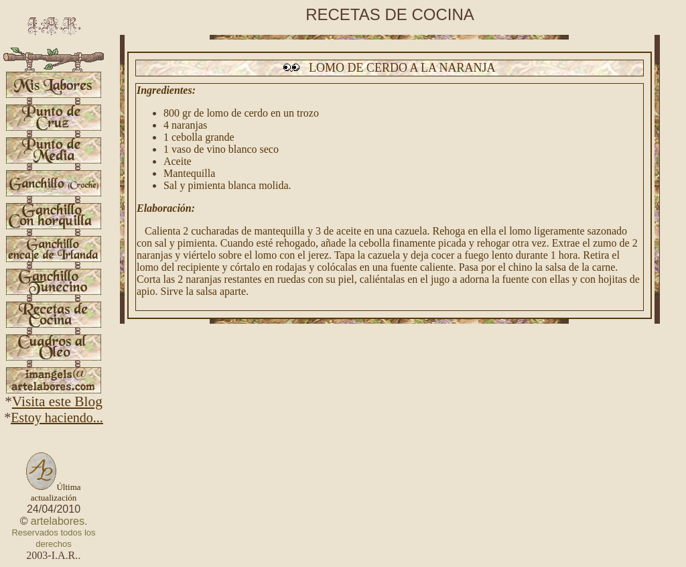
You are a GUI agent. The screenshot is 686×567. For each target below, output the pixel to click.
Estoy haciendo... (57, 417)
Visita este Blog (57, 401)
